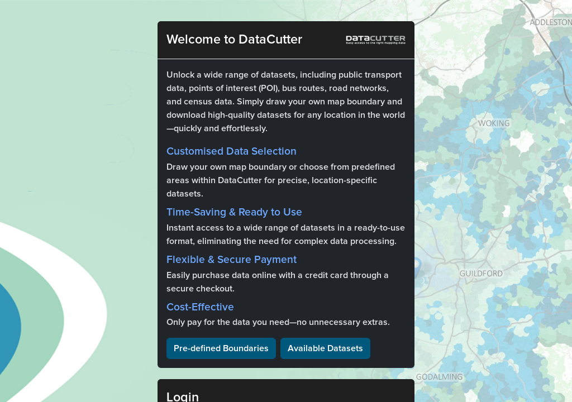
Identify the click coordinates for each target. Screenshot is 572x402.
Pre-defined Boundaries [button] (221, 348)
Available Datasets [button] (325, 348)
